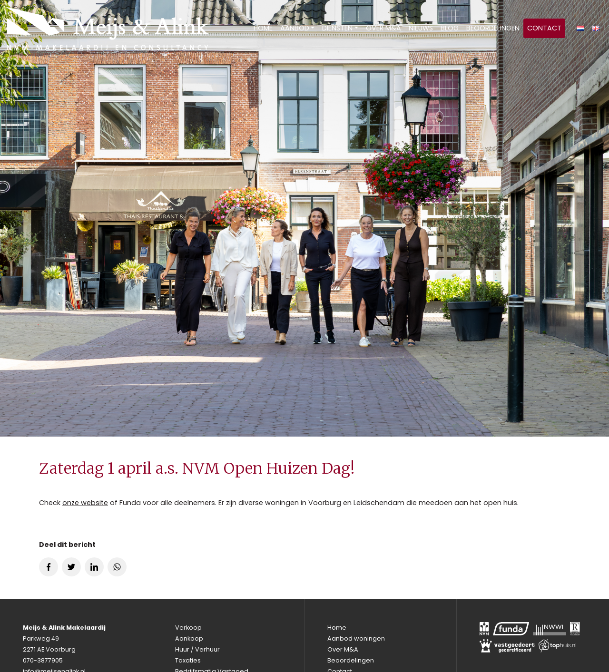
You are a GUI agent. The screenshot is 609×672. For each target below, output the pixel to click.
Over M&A (383, 28)
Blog (450, 28)
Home (263, 28)
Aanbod (294, 28)
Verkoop (188, 627)
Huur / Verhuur (197, 649)
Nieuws (421, 28)
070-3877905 (43, 660)
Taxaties (188, 660)
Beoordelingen (493, 28)
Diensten (337, 28)
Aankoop (189, 638)
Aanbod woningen (356, 638)
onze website (85, 502)
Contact (544, 28)
